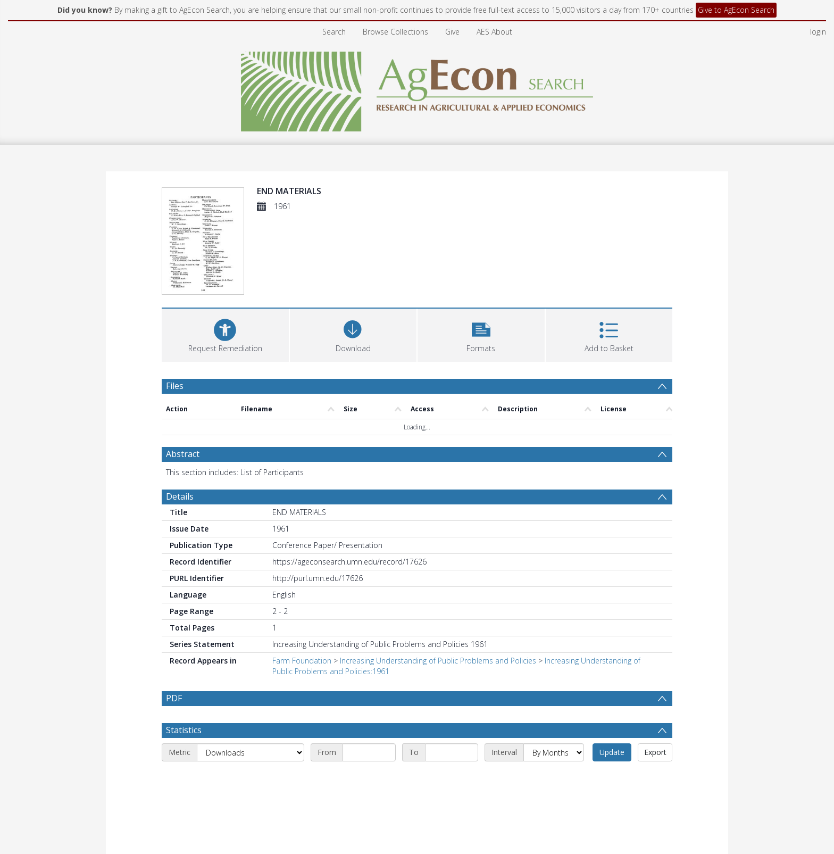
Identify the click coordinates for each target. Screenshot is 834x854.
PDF (174, 698)
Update (611, 752)
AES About (494, 32)
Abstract (182, 454)
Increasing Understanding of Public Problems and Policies (438, 661)
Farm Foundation (301, 661)
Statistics (184, 730)
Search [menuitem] (334, 32)
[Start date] (369, 752)
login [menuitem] (818, 32)
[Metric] (250, 752)
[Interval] (553, 752)
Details (180, 496)
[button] (481, 334)
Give (452, 32)
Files (175, 386)
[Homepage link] (417, 88)
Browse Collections (395, 32)
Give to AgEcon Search (736, 10)
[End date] (451, 752)
